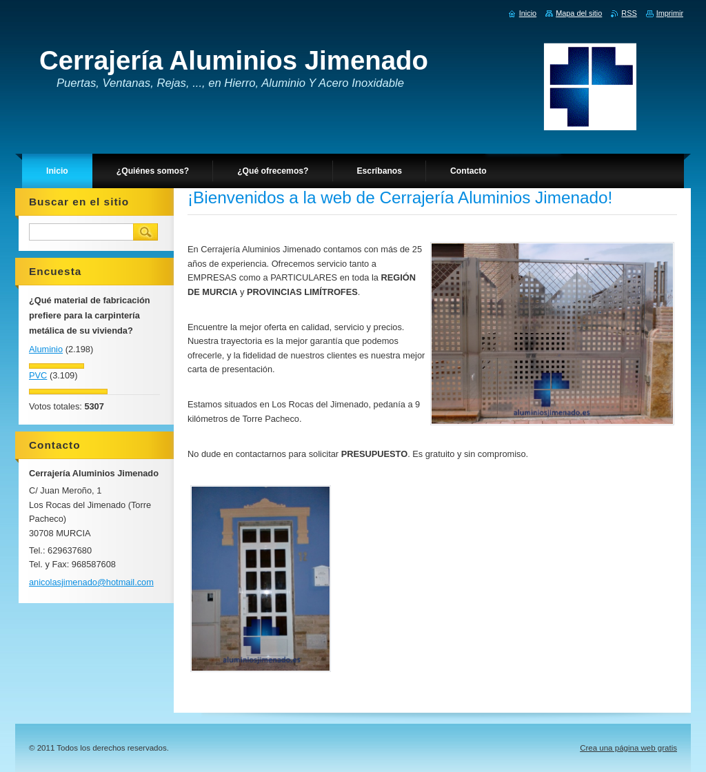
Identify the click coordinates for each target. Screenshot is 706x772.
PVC (38, 375)
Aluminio (46, 349)
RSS (628, 13)
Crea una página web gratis (628, 748)
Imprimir (669, 13)
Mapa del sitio (579, 13)
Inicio (527, 13)
